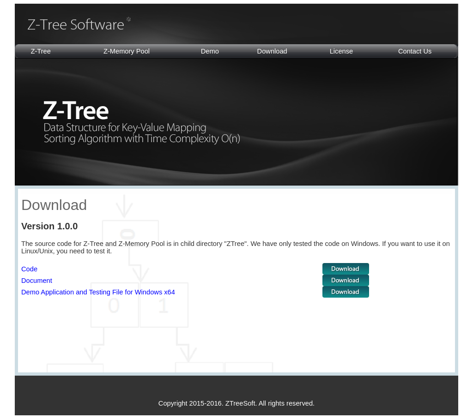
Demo (210, 51)
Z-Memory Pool (126, 51)
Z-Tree (40, 51)
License (341, 51)
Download (272, 51)
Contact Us (415, 51)
